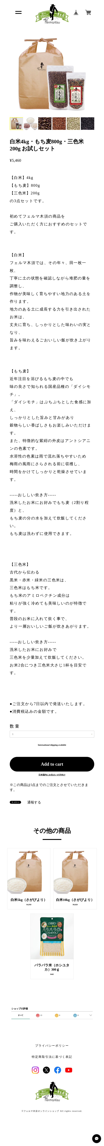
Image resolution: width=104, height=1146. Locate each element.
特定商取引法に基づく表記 (52, 1056)
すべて (20, 1015)
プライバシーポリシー (52, 1045)
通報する (34, 802)
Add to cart (52, 764)
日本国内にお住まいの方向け (52, 775)
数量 (15, 726)
